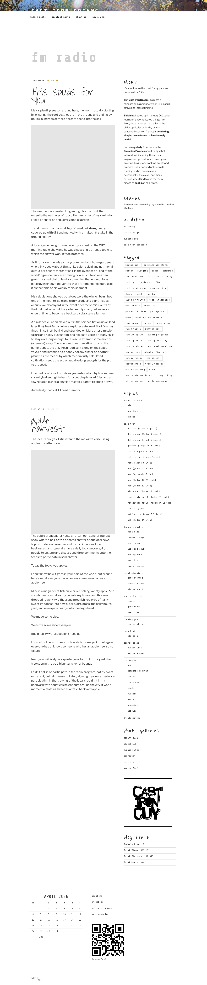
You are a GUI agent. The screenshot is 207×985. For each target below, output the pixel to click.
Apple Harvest (47, 341)
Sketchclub (130, 744)
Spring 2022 (131, 738)
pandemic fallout (135, 311)
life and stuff (137, 549)
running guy (131, 619)
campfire (89, 298)
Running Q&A (131, 239)
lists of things (135, 300)
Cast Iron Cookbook (135, 245)
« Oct (40, 936)
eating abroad (136, 653)
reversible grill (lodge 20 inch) (148, 497)
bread (155, 271)
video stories (136, 566)
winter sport (135, 589)
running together (158, 335)
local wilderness (159, 300)
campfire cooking (138, 671)
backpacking (132, 265)
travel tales (131, 643)
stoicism (133, 560)
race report (132, 323)
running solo (153, 329)
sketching (133, 612)
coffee (131, 676)
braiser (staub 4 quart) (142, 428)
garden (152, 294)
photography (135, 554)
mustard (132, 694)
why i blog (165, 375)
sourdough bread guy (160, 346)
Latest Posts (38, 17)
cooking (130, 282)
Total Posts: (132, 862)
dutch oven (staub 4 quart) (144, 440)
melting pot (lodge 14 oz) (144, 457)
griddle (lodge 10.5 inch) (144, 445)
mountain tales (137, 583)
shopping (133, 705)
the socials (154, 358)
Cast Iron (129, 762)
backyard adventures (156, 265)
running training (157, 340)
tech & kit (130, 631)
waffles (132, 711)
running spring (134, 335)
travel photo (133, 364)
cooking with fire (150, 282)
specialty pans (137, 508)
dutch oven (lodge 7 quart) (144, 434)
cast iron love (134, 276)
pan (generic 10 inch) (141, 468)
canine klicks (136, 624)
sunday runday (133, 358)
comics (131, 601)
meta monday (132, 305)
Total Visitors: (134, 856)
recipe (148, 323)
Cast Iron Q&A (132, 232)
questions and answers (148, 317)
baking (129, 271)
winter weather (134, 381)
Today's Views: (133, 844)
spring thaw (132, 352)
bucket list (135, 647)
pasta (131, 699)
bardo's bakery (133, 400)
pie (129, 405)
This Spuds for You (62, 96)
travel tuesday (154, 364)
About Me (81, 17)
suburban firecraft (155, 352)
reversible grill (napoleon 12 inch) (150, 503)
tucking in (130, 660)
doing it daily (134, 294)
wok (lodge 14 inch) (140, 520)
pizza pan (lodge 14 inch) (144, 491)
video (152, 369)
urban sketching (135, 369)
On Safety (129, 226)
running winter (134, 346)
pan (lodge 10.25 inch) (142, 480)
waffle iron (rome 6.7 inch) (145, 514)
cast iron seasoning (160, 276)
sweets (131, 417)
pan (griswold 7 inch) (141, 474)
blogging (142, 271)
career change (136, 537)
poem (128, 317)
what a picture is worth (140, 375)
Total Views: (132, 850)
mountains (150, 305)
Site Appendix (100, 914)
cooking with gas (135, 288)
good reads (134, 606)
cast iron (129, 424)
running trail (133, 340)
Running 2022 (131, 750)
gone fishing (135, 578)
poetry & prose (133, 596)
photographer (158, 311)
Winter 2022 (131, 768)
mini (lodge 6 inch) (140, 463)
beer (130, 665)
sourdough (133, 411)
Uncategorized (132, 718)
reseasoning (163, 323)
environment (135, 543)
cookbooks (133, 682)
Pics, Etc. (99, 17)
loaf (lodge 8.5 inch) (141, 451)
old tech (133, 636)
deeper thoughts (133, 527)
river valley (133, 329)
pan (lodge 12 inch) (140, 486)
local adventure (133, 573)
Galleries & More (102, 908)
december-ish (158, 288)
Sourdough (129, 756)
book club (133, 532)
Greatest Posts (61, 17)
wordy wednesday (157, 381)
